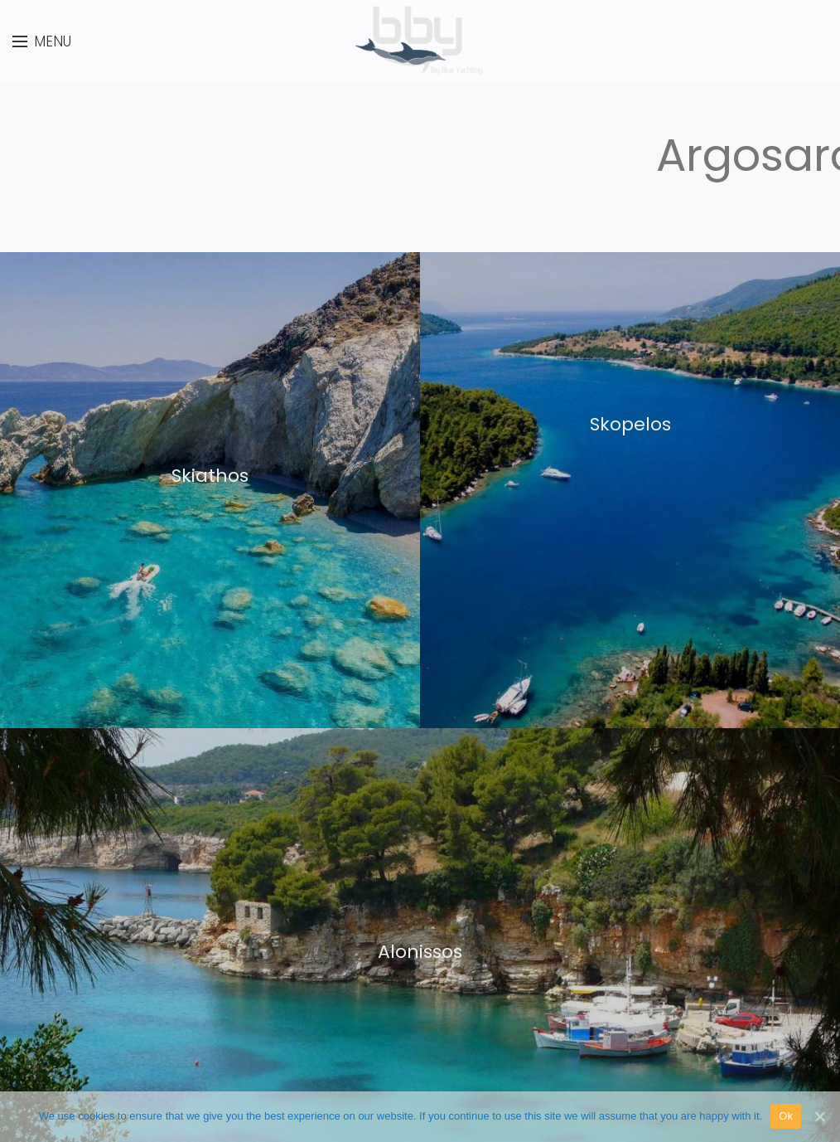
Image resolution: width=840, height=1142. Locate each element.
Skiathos (210, 475)
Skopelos (630, 424)
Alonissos (420, 952)
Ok (786, 1116)
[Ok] (819, 1116)
